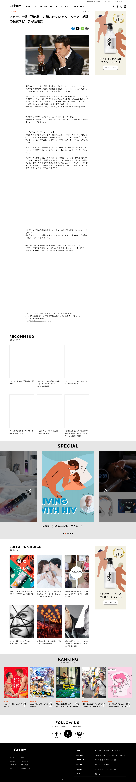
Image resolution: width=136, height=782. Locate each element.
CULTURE (44, 7)
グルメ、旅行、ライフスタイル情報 (96, 760)
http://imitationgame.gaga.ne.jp (38, 321)
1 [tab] (63, 533)
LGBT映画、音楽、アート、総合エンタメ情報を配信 (101, 755)
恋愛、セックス (90, 774)
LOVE (82, 7)
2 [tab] (65, 533)
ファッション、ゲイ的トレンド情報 (96, 769)
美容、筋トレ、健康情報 (93, 764)
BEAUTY (64, 7)
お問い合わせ (19, 761)
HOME (28, 7)
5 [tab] (72, 533)
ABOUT (116, 1)
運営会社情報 (19, 765)
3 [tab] (68, 533)
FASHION (74, 7)
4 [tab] (70, 533)
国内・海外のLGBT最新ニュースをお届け (98, 750)
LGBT (35, 7)
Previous (30, 490)
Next (105, 490)
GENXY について (20, 757)
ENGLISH (121, 1)
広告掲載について (20, 768)
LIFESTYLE (54, 7)
